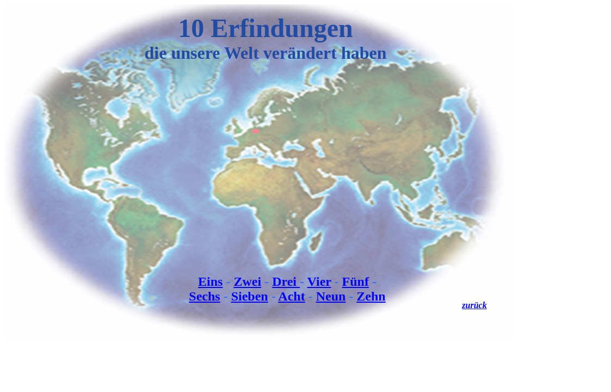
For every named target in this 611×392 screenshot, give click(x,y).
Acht (291, 296)
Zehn (370, 296)
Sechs (204, 296)
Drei (286, 281)
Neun (331, 296)
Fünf (355, 281)
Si (236, 296)
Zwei (247, 281)
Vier (319, 281)
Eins (210, 281)
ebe (251, 296)
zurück (474, 305)
